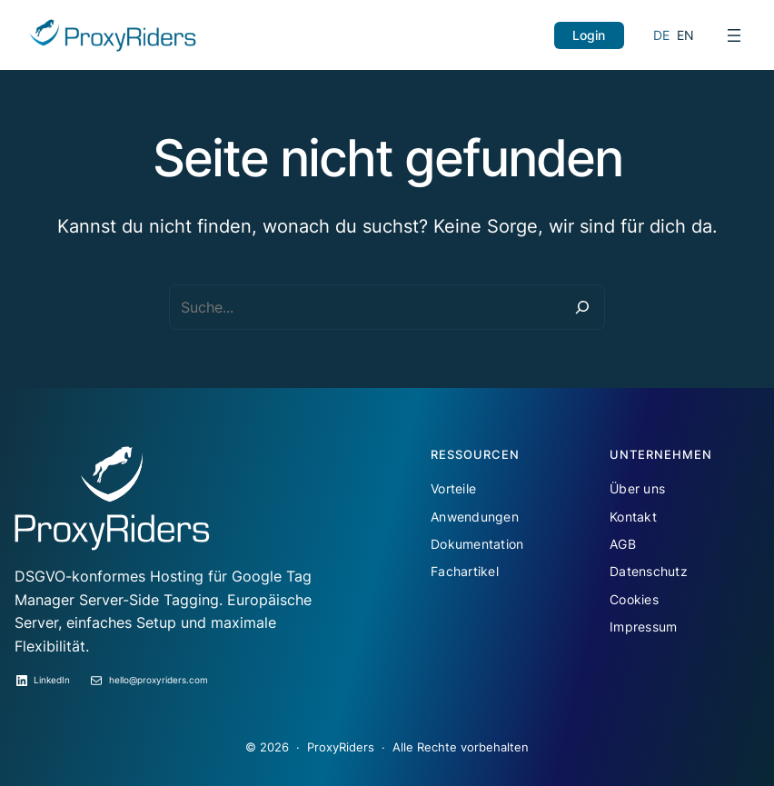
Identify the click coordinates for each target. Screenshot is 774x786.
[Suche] (582, 307)
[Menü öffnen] (734, 35)
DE (661, 35)
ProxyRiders (340, 747)
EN (686, 35)
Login (588, 35)
